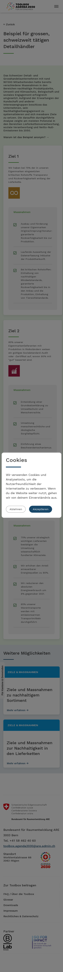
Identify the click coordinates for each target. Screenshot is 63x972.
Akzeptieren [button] (40, 509)
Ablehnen (16, 509)
